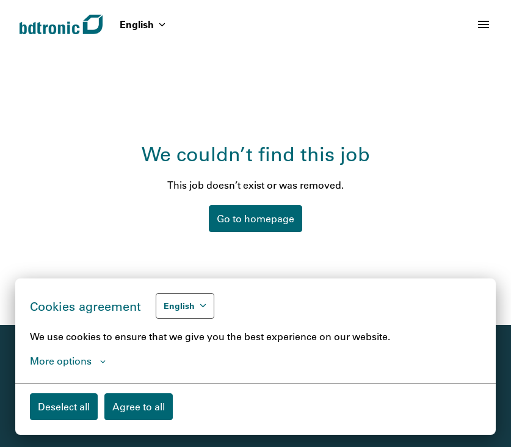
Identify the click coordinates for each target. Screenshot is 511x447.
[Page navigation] (483, 24)
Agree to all (138, 406)
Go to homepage (255, 218)
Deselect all (64, 406)
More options (68, 361)
